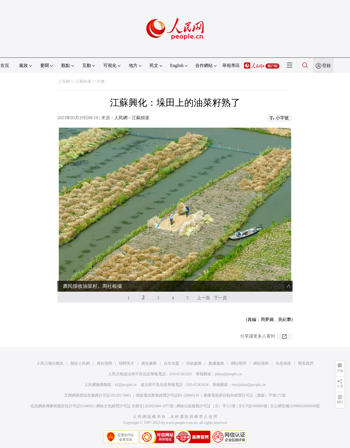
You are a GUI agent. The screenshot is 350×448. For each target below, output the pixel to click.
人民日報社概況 (50, 363)
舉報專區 (231, 65)
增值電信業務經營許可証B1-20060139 (167, 395)
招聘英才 (126, 363)
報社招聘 (104, 363)
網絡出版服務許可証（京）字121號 (206, 406)
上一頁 (203, 297)
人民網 (64, 81)
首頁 (4, 65)
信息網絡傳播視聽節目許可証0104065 (62, 406)
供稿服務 (194, 363)
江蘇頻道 (83, 81)
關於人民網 (80, 363)
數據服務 (216, 363)
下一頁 (220, 297)
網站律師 (261, 363)
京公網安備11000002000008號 (295, 406)
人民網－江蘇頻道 (131, 117)
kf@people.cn (126, 385)
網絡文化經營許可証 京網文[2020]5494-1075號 (135, 406)
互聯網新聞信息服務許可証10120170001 (97, 395)
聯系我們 (305, 363)
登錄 (326, 65)
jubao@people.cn (228, 374)
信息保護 (283, 363)
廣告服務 (149, 363)
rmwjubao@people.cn (249, 385)
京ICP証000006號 (252, 406)
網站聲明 (238, 363)
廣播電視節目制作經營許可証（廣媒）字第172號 (244, 395)
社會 (101, 81)
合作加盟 (171, 363)
